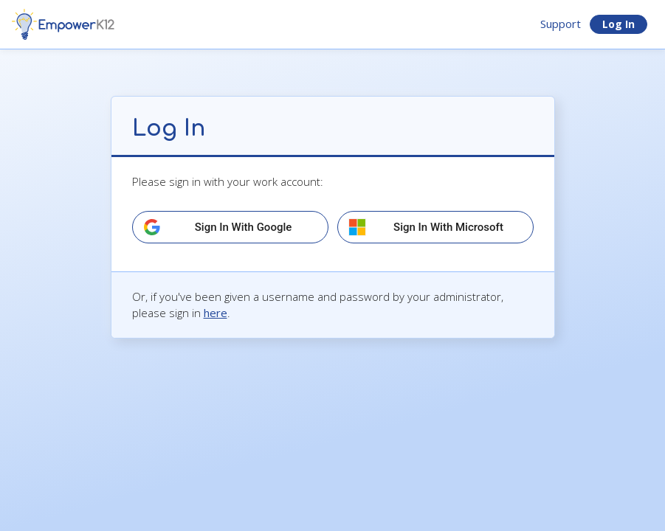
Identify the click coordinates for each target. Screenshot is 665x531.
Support (560, 23)
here (215, 312)
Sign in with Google (243, 227)
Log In (618, 24)
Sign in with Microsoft (448, 227)
